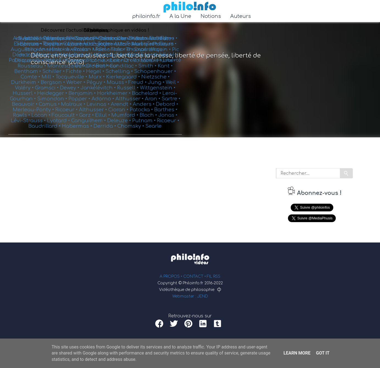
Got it (322, 353)
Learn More (297, 353)
